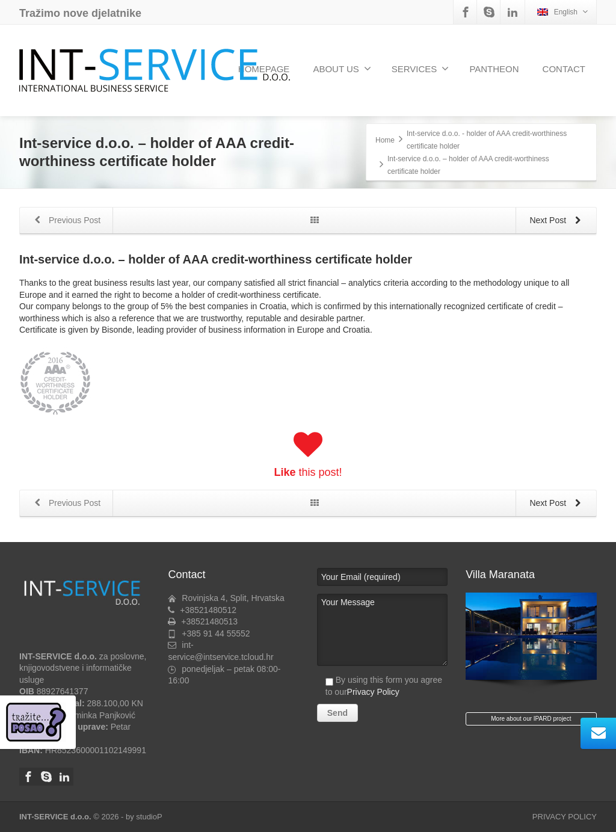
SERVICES (420, 68)
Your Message (382, 630)
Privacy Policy (373, 692)
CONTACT (564, 69)
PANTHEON (494, 69)
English (562, 11)
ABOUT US (342, 68)
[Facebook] (466, 12)
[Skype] (489, 12)
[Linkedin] (512, 12)
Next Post (557, 221)
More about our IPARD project (531, 718)
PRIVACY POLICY (564, 816)
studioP (149, 816)
